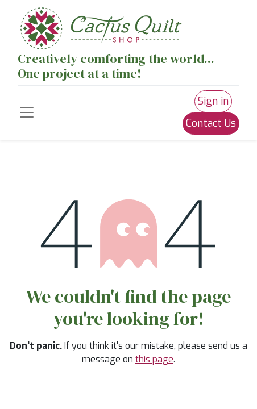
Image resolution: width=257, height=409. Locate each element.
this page (154, 359)
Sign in (213, 101)
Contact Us (211, 123)
